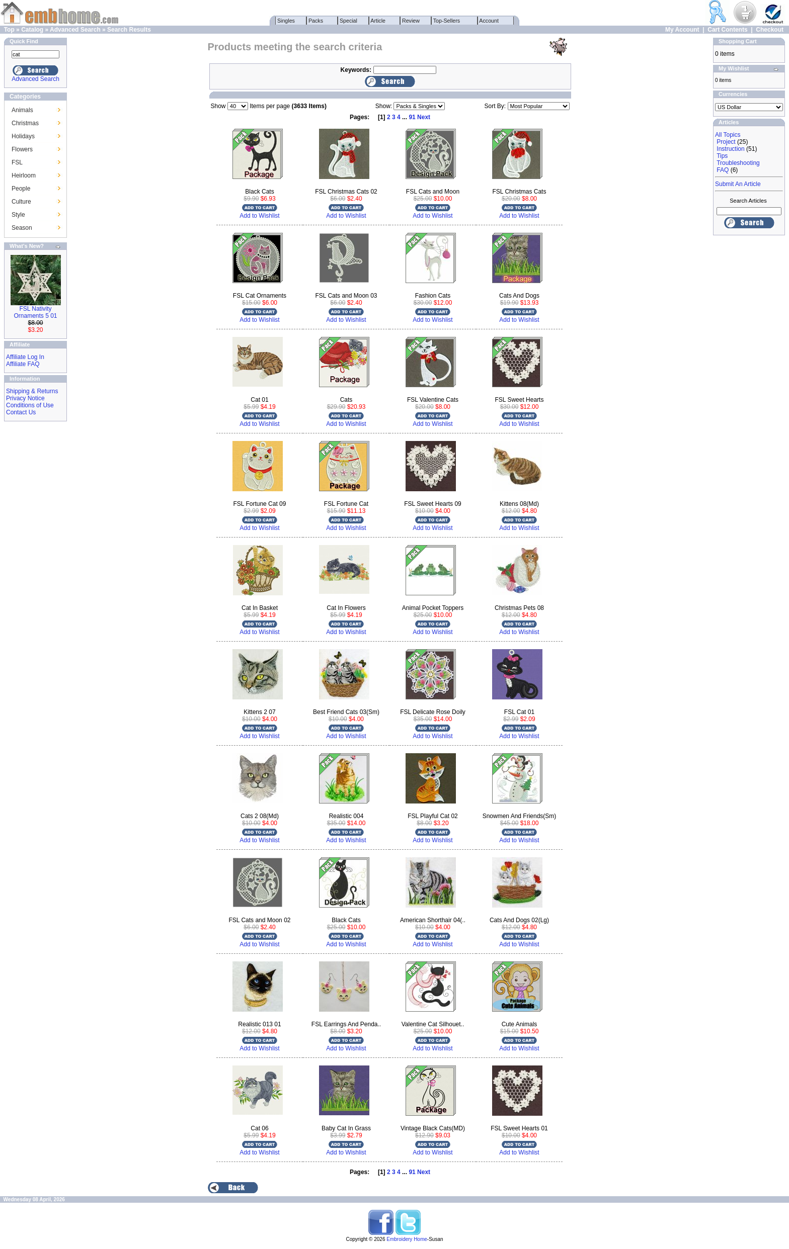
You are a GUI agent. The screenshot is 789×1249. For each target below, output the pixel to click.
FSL (17, 162)
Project (726, 141)
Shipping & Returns (32, 391)
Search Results (129, 29)
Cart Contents (727, 29)
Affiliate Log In (25, 357)
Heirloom (24, 175)
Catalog (32, 29)
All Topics (727, 134)
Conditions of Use (30, 405)
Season (22, 227)
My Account (682, 29)
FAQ (723, 169)
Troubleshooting (738, 162)
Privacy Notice (25, 398)
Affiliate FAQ (22, 364)
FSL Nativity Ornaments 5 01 (35, 312)
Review (411, 21)
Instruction (730, 148)
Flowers (22, 149)
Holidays (23, 136)
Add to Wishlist (259, 215)
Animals (22, 110)
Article (378, 21)
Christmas (25, 123)
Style (18, 214)
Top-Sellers (446, 21)
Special (348, 21)
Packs (316, 21)
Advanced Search (75, 29)
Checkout (769, 29)
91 (412, 117)
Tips (722, 155)
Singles (286, 21)
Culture (21, 201)
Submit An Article (738, 184)
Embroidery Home (406, 1239)
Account (489, 21)
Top (9, 29)
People (21, 188)
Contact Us (21, 412)
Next (423, 117)
